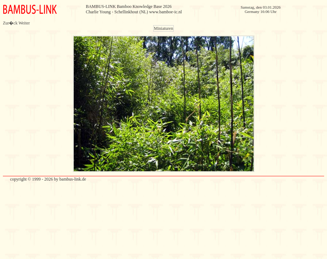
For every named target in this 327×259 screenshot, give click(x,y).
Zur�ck (10, 23)
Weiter (24, 23)
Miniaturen (163, 28)
